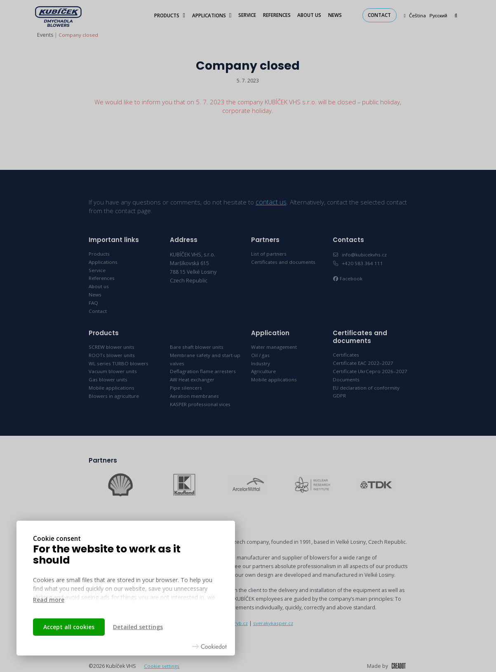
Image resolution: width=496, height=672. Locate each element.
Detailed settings (138, 627)
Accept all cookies (68, 627)
